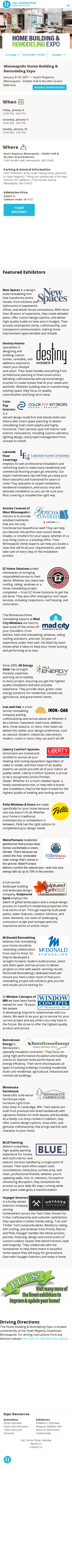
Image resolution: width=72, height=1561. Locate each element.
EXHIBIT (57, 55)
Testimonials (43, 1433)
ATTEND (11, 55)
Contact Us (36, 1447)
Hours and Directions (16, 1426)
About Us (36, 1443)
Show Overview (13, 1423)
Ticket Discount (13, 1430)
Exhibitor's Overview (47, 1423)
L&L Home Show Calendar (36, 1440)
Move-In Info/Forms (48, 1430)
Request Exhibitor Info (49, 1426)
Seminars (9, 1433)
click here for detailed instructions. (45, 1339)
